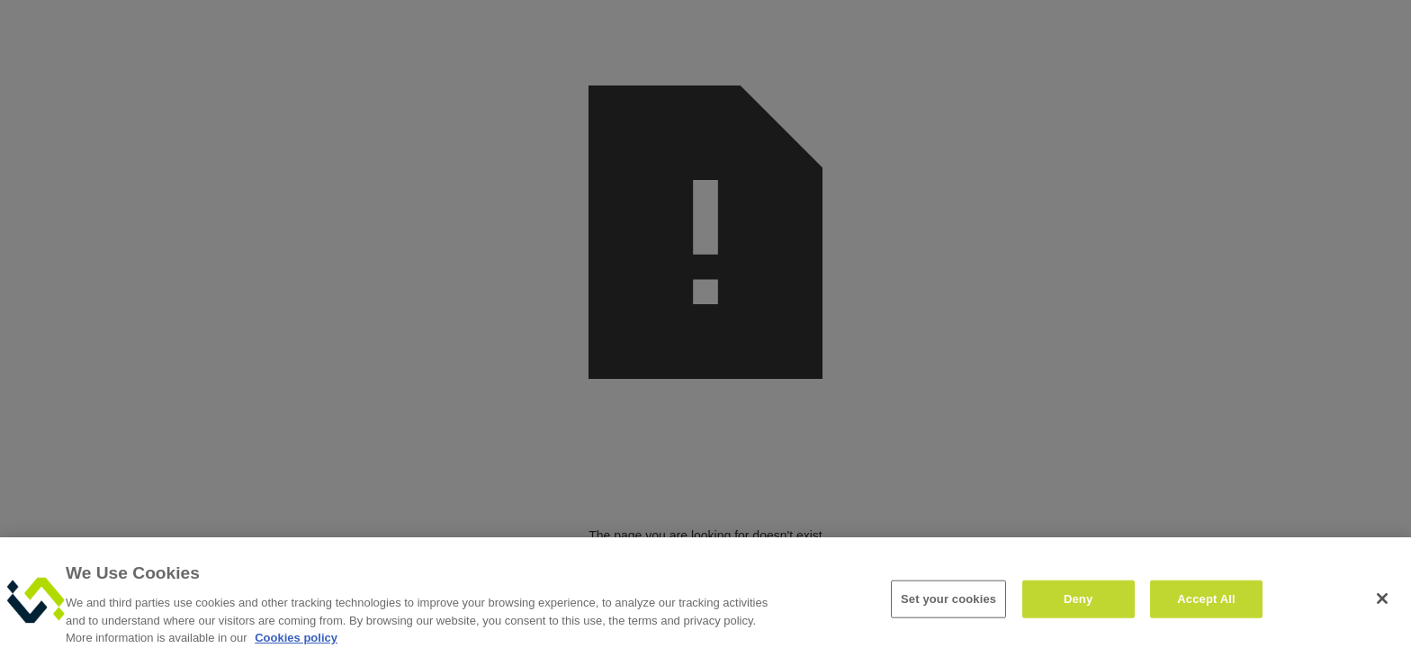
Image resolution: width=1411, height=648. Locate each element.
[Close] (1382, 604)
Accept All (1206, 604)
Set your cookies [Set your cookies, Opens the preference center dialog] (948, 604)
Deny (1078, 604)
